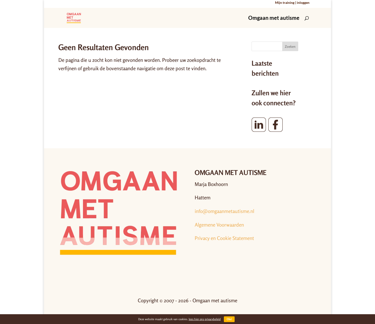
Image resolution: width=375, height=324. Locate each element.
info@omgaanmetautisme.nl (224, 211)
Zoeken (290, 46)
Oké (229, 319)
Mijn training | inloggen (292, 3)
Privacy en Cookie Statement (224, 238)
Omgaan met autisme (273, 18)
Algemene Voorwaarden (219, 225)
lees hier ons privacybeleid (205, 319)
